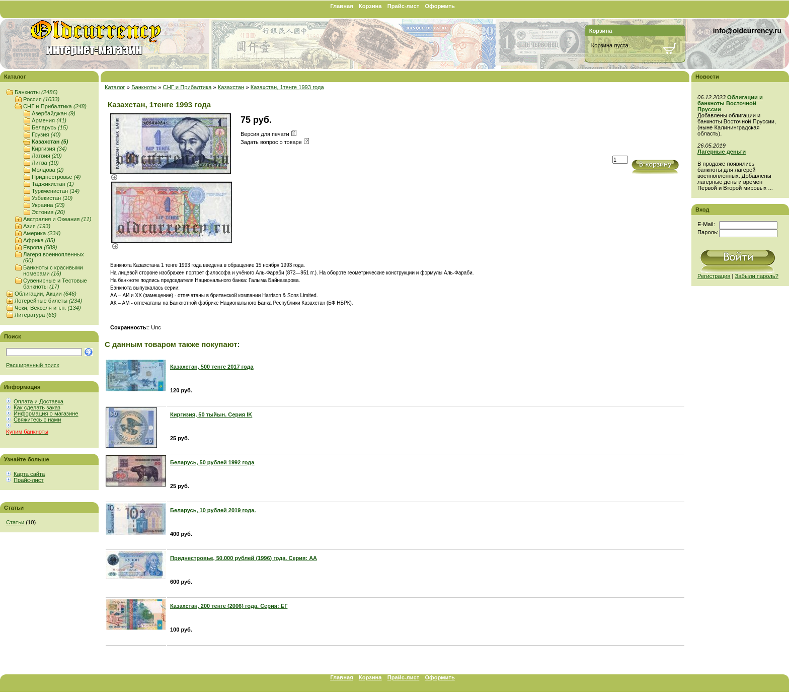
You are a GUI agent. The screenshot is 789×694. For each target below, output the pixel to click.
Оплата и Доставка (38, 401)
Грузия (46, 134)
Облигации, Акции (45, 294)
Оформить (439, 6)
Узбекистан (52, 198)
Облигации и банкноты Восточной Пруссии (730, 103)
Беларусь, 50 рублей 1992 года (212, 462)
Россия (41, 99)
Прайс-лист (403, 6)
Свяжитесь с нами (37, 420)
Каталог (115, 87)
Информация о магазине (46, 413)
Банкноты (36, 92)
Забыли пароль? (756, 276)
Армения (49, 120)
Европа (40, 247)
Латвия (47, 156)
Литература (35, 315)
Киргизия (49, 149)
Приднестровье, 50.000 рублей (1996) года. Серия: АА (243, 558)
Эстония (48, 212)
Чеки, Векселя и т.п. (48, 308)
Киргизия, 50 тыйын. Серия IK (211, 414)
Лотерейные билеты (48, 301)
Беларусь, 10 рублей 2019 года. (213, 510)
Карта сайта (29, 474)
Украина (48, 205)
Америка (41, 233)
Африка (39, 240)
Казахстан (50, 141)
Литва (45, 163)
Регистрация (713, 276)
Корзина (370, 6)
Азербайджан (53, 113)
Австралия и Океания (57, 219)
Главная (341, 6)
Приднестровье (56, 177)
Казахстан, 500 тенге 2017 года (212, 367)
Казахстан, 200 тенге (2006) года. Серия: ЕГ (228, 606)
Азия (36, 226)
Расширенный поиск (32, 365)
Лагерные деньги (721, 152)
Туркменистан (56, 191)
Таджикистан (53, 184)
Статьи (15, 522)
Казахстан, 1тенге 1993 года (287, 87)
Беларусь (50, 127)
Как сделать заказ (37, 407)
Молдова (48, 170)
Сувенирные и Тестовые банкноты (55, 283)
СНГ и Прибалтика (55, 106)
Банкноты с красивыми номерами (53, 270)
